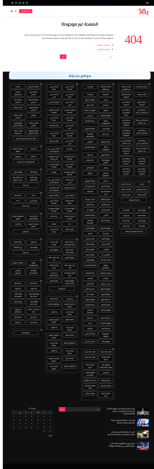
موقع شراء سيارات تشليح (15, 124)
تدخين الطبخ (87, 288)
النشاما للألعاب (87, 265)
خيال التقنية (87, 120)
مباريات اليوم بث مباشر (131, 231)
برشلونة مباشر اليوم (15, 217)
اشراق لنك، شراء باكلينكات (103, 366)
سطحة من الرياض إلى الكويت (139, 171)
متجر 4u (67, 148)
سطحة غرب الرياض (123, 103)
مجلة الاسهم (87, 128)
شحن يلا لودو (67, 187)
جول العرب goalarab (31, 178)
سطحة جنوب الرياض (31, 108)
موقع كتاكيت (103, 323)
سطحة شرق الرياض (139, 103)
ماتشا (51, 223)
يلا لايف (31, 148)
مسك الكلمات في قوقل (102, 88)
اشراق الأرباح (87, 228)
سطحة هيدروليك (15, 93)
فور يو (51, 172)
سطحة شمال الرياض (123, 95)
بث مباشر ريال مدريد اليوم (15, 178)
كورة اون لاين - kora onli (31, 295)
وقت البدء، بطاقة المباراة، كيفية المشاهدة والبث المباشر (120, 421)
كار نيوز (87, 154)
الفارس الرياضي (15, 272)
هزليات (103, 278)
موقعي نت (103, 254)
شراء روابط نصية (103, 358)
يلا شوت (123, 215)
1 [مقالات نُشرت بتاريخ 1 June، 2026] (47, 416)
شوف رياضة (87, 393)
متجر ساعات (123, 194)
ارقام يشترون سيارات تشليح (30, 132)
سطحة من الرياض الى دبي (139, 142)
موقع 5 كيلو (87, 99)
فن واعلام (23, 332)
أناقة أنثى (87, 167)
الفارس (103, 249)
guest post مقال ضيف (66, 251)
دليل (87, 323)
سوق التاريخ (67, 257)
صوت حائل (87, 294)
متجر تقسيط (51, 125)
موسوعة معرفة (102, 335)
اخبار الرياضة (103, 380)
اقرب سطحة (139, 94)
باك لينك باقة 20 (51, 258)
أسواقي (87, 141)
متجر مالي (87, 104)
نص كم (103, 104)
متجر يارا (103, 233)
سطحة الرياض (139, 86)
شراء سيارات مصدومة (15, 132)
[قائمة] (144, 3)
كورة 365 (30, 172)
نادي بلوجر (87, 160)
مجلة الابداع (102, 186)
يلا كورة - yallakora (15, 310)
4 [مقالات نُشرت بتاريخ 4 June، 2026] (28, 416)
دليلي (103, 99)
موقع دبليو (87, 254)
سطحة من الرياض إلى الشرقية (123, 133)
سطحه (15, 86)
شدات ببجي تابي (51, 95)
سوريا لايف (15, 301)
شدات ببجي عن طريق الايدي (51, 150)
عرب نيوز (103, 133)
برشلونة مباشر (51, 304)
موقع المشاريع (102, 266)
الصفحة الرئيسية (101, 49)
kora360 (123, 210)
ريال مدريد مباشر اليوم (30, 217)
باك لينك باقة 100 (67, 266)
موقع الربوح (103, 294)
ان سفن (87, 115)
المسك (87, 278)
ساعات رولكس (139, 189)
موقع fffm (103, 341)
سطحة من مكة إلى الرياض (139, 121)
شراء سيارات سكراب (15, 116)
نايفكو (87, 328)
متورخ (87, 173)
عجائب (103, 167)
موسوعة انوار (103, 228)
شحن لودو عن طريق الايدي (51, 189)
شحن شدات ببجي (66, 181)
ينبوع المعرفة (103, 273)
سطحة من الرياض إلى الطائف (123, 123)
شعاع (87, 233)
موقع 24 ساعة (87, 110)
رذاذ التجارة (87, 204)
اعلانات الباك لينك (87, 366)
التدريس (103, 372)
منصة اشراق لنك (23, 11)
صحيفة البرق (103, 299)
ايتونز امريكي (51, 102)
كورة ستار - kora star (30, 303)
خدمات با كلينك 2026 (51, 274)
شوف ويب (103, 128)
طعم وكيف (102, 209)
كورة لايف (139, 210)
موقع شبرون (87, 299)
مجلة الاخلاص (87, 333)
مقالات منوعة (15, 262)
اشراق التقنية (103, 115)
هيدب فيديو (87, 199)
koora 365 (31, 322)
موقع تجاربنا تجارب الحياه (67, 282)
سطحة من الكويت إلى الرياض (123, 171)
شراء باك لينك (103, 351)
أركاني (103, 215)
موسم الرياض (103, 385)
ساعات (139, 184)
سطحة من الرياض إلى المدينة (139, 161)
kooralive (15, 317)
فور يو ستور (51, 140)
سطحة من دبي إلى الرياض (123, 142)
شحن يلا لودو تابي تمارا (51, 157)
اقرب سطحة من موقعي (123, 88)
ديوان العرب (102, 238)
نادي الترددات (87, 186)
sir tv (15, 200)
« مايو (48, 435)
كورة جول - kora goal (15, 295)
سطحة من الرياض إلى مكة (123, 112)
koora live (123, 220)
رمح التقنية (102, 204)
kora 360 (123, 226)
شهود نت (87, 209)
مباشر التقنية (87, 215)
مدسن (102, 180)
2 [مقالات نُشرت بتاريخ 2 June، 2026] (41, 416)
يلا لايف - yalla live (30, 310)
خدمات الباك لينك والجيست (66, 243)
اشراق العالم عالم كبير (87, 374)
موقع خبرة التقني (103, 161)
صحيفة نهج (102, 154)
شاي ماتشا (66, 229)
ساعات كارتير (123, 184)
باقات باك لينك (87, 357)
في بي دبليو (103, 283)
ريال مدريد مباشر (67, 313)
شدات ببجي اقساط (66, 88)
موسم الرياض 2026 (87, 387)
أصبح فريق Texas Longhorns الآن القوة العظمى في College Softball (119, 444)
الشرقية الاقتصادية (87, 135)
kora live (30, 317)
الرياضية (59, 288)
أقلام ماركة (139, 194)
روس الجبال (87, 238)
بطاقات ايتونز (51, 195)
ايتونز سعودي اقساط (66, 111)
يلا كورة (23, 252)
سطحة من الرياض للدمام (139, 131)
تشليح (30, 115)
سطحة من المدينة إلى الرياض (123, 161)
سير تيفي (30, 200)
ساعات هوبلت (131, 199)
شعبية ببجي (67, 195)
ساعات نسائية (123, 189)
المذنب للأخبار (102, 259)
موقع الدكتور (103, 288)
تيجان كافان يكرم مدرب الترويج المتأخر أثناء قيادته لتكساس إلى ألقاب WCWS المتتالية (118, 411)
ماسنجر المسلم (87, 311)
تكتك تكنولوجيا (103, 148)
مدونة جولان (87, 244)
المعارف (87, 191)
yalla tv (30, 156)
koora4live (139, 215)
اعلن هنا (87, 86)
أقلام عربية (103, 244)
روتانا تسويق (87, 180)
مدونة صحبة (103, 220)
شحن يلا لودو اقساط (51, 111)
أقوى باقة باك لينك (66, 274)
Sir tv (31, 195)
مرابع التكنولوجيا (102, 122)
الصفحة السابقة (100, 45)
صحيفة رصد (102, 328)
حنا (67, 223)
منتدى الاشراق (87, 380)
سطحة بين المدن (31, 93)
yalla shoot (51, 298)
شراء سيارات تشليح (30, 124)
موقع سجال (87, 249)
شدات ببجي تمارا (51, 88)
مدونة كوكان (87, 146)
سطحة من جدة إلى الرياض (139, 149)
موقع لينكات (103, 310)
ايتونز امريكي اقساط (51, 165)
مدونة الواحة (87, 304)
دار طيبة (87, 317)
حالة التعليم (87, 273)
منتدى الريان (87, 341)
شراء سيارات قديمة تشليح (23, 138)
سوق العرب (51, 249)
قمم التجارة (102, 304)
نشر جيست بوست (51, 243)
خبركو (103, 110)
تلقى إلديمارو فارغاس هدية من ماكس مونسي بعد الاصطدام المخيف (118, 433)
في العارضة (15, 247)
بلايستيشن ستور (66, 202)
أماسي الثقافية (103, 174)
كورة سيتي (15, 172)
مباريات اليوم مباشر (67, 305)
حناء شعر (51, 216)
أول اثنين (87, 283)
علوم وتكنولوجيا (30, 264)
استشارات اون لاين (103, 192)
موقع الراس (87, 259)
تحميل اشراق (103, 199)
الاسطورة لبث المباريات (23, 161)
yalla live (23, 231)
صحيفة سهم (103, 317)
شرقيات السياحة (87, 221)
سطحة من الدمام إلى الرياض (123, 151)
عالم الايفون (103, 141)
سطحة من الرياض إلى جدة (139, 111)
